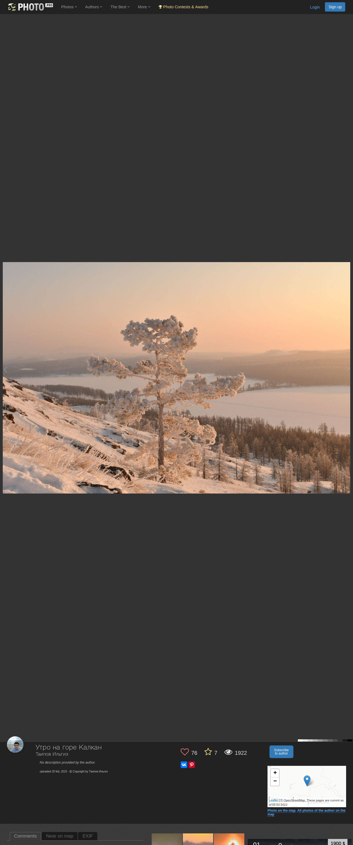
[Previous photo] (5, 369)
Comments (25, 836)
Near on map (59, 836)
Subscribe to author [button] (281, 751)
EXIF (87, 836)
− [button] (275, 781)
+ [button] (275, 773)
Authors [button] (93, 7)
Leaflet (273, 800)
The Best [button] (120, 7)
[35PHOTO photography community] (30, 7)
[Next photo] (347, 369)
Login (315, 7)
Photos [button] (69, 7)
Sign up (335, 7)
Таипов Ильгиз (52, 754)
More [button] (144, 7)
